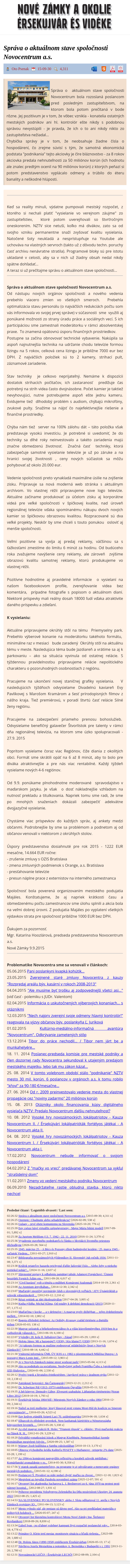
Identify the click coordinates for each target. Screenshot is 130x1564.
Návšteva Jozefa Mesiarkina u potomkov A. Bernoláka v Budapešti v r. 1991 (64, 1546)
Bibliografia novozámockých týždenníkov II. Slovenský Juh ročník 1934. (62, 1257)
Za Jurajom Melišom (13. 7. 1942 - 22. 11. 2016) (47, 1236)
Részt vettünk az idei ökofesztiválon (40, 1299)
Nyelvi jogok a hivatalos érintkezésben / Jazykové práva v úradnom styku (62, 1374)
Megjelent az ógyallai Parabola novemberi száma (47, 1479)
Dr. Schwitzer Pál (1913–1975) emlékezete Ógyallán (50, 1387)
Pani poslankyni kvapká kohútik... (56, 971)
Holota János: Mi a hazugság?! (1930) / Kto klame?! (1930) (54, 1341)
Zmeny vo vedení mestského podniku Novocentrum (72, 1180)
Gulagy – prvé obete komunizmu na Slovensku (46, 1224)
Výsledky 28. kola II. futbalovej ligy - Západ (45, 1337)
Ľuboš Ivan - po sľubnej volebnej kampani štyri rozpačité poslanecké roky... (63, 1525)
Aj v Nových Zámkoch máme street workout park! (48, 1362)
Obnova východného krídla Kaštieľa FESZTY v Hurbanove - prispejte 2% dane (66, 1450)
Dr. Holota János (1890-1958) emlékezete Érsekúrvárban (52, 1542)
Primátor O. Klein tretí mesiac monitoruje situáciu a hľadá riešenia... (59, 1533)
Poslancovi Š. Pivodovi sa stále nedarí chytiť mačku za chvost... (56, 1475)
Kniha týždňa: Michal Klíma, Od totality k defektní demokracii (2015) (60, 1303)
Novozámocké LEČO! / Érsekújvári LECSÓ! (45, 1554)
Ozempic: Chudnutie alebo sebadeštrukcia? (44, 1220)
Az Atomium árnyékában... (34, 1286)
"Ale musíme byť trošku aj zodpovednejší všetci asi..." (75, 990)
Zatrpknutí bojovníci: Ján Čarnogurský (41, 1383)
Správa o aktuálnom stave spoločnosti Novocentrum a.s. (52, 1215)
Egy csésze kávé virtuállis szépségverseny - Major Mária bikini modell (60, 1228)
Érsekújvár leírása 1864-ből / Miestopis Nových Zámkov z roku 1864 (60, 1399)
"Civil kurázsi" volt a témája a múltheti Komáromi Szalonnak (55, 1282)
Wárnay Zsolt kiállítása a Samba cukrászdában (46, 1445)
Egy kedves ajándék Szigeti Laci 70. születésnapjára (49, 1416)
